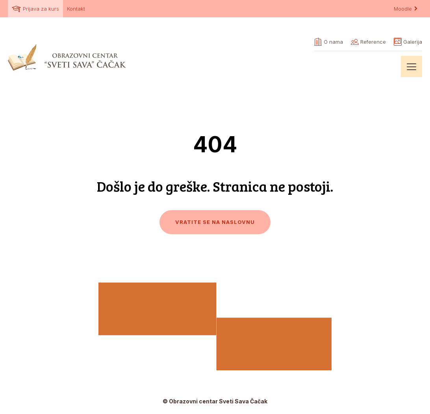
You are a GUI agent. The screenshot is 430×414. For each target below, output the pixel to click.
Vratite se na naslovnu (215, 222)
